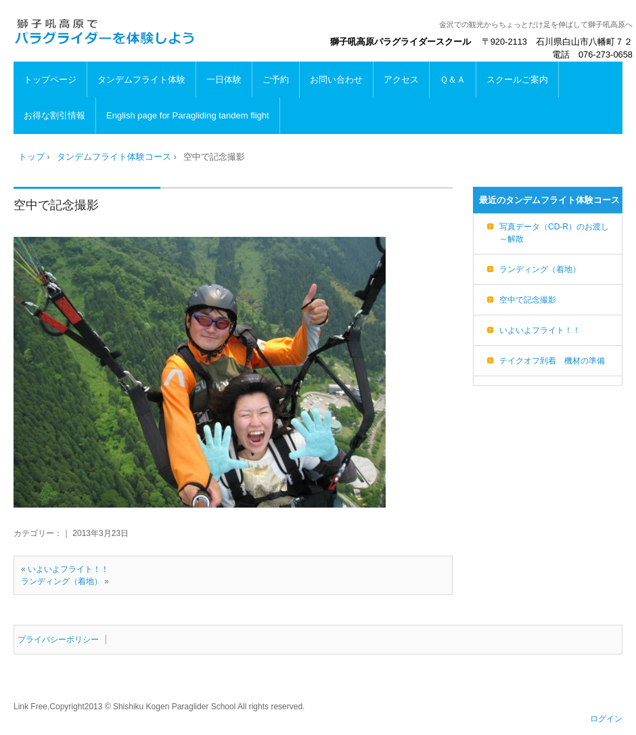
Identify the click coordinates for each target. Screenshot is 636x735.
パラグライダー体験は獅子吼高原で (105, 31)
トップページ (50, 79)
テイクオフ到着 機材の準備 (552, 360)
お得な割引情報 (54, 115)
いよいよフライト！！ (68, 569)
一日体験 (224, 79)
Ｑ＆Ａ (452, 79)
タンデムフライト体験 (141, 79)
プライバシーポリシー (58, 639)
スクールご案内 (517, 79)
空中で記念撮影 (56, 205)
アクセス (401, 79)
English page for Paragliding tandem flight (187, 115)
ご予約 (276, 79)
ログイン (606, 718)
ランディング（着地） (61, 581)
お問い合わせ (336, 79)
